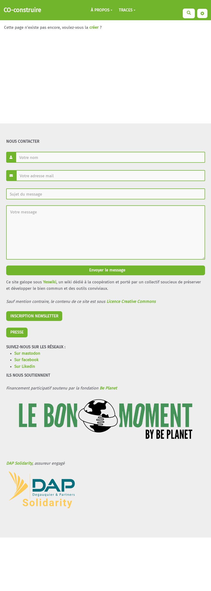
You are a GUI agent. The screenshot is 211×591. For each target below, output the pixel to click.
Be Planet (108, 388)
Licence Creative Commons (131, 301)
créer (94, 27)
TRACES (127, 10)
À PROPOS (101, 10)
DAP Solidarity (19, 463)
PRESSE (17, 332)
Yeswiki (49, 282)
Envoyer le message (106, 270)
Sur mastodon (27, 353)
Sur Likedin (24, 366)
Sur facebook (26, 359)
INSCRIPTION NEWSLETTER (34, 316)
